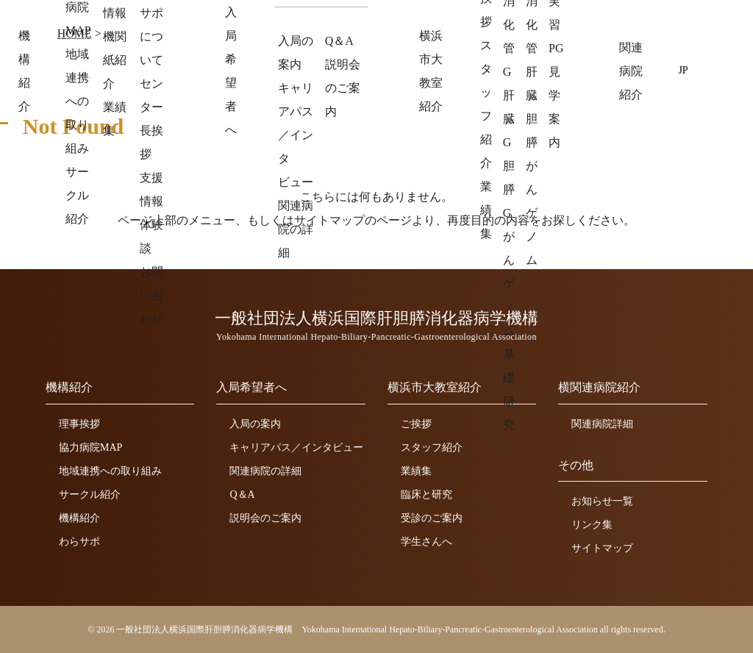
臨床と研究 (426, 494)
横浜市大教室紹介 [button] (507, 71)
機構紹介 (79, 518)
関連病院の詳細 (265, 471)
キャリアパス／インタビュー (296, 447)
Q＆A (241, 494)
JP (683, 70)
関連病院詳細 (602, 423)
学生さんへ (426, 541)
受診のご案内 (432, 518)
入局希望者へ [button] (402, 71)
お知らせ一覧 (602, 501)
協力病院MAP (90, 447)
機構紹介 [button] (321, 71)
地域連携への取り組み (110, 471)
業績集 (416, 471)
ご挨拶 (416, 423)
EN (706, 70)
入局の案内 (255, 423)
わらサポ (79, 541)
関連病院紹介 (611, 71)
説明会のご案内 (265, 518)
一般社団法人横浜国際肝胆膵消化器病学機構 (187, 28)
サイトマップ (602, 548)
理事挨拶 (79, 423)
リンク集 (592, 524)
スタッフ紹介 (432, 447)
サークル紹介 (90, 494)
